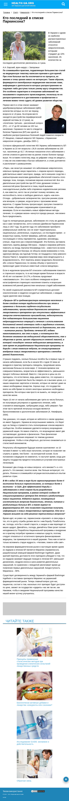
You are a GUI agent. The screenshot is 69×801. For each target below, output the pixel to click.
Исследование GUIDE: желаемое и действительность (34, 727)
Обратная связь (34, 766)
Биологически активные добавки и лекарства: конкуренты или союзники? (34, 688)
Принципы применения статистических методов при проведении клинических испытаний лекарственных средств (34, 647)
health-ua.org (26, 4)
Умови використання (12, 791)
